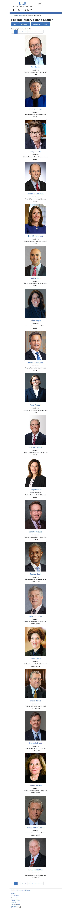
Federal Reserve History (20, 890)
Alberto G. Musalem (35, 363)
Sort (46, 24)
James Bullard (35, 701)
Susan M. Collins (35, 109)
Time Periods (36, 24)
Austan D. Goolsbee (35, 194)
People (18, 15)
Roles (15, 24)
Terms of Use (15, 898)
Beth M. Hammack (35, 236)
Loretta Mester (35, 659)
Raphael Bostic (35, 574)
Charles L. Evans (35, 743)
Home (13, 15)
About (13, 893)
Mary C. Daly (35, 152)
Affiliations (24, 24)
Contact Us (15, 905)
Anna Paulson (35, 405)
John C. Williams (35, 532)
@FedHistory (16, 907)
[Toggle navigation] (39, 4)
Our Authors (15, 896)
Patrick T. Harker (35, 616)
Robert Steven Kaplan (35, 828)
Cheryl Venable (35, 489)
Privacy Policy (15, 900)
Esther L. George (35, 785)
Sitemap (13, 902)
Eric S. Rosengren (35, 870)
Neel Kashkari (35, 278)
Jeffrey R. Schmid (35, 447)
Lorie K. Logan (35, 321)
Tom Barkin (35, 67)
